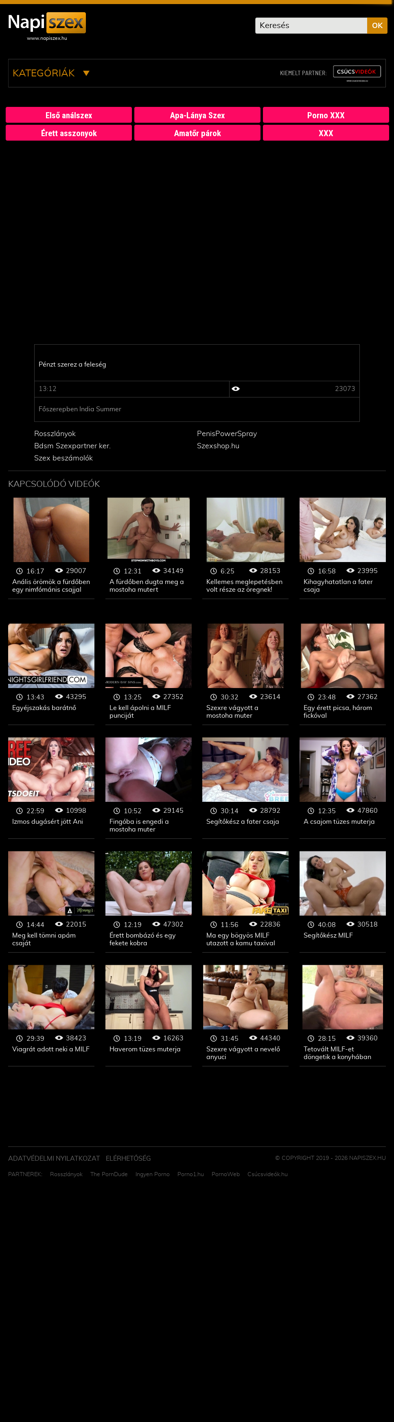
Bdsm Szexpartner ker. (72, 446)
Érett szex (51, 548)
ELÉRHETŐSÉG (128, 1158)
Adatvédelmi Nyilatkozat (54, 1158)
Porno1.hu (190, 1174)
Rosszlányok (55, 434)
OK (377, 26)
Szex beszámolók (63, 458)
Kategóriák (51, 73)
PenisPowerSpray (227, 434)
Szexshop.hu (218, 446)
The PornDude (109, 1174)
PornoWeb (226, 1174)
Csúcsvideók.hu (267, 1174)
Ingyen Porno (153, 1174)
